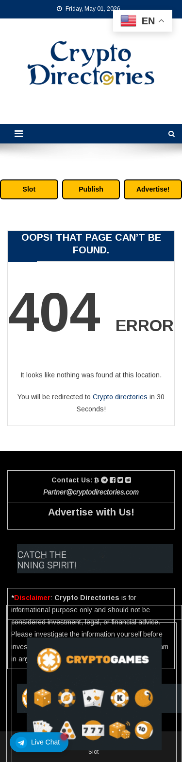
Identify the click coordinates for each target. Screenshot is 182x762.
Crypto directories (120, 397)
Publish (91, 189)
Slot (29, 189)
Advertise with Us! (91, 512)
